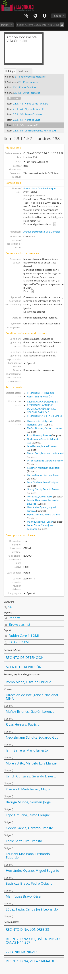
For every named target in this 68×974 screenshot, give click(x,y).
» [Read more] (54, 224)
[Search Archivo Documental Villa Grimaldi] (40, 24)
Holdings (10, 71)
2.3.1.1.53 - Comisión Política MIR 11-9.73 (34, 130)
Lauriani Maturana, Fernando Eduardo (28, 856)
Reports (12, 618)
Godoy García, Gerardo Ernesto (43, 489)
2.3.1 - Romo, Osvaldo (24, 87)
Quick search (24, 71)
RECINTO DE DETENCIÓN (40, 393)
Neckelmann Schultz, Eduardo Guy (32, 737)
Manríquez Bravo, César (40, 521)
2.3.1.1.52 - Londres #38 (25, 125)
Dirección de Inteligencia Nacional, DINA (32, 697)
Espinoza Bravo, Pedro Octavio (43, 514)
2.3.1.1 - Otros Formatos (27, 92)
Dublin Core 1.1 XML (22, 635)
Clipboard (26, 15)
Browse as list (17, 624)
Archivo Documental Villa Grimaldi (41, 231)
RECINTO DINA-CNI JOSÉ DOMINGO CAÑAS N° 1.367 (33, 941)
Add (10, 607)
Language (35, 15)
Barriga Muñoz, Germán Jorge (43, 475)
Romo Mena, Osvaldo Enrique (39, 188)
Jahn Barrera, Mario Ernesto (42, 446)
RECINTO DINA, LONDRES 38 (42, 401)
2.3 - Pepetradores (28, 82)
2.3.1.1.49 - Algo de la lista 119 (28, 109)
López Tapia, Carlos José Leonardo (32, 909)
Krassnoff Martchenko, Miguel (43, 467)
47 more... (14, 98)
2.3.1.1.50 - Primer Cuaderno (28, 114)
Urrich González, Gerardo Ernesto (45, 460)
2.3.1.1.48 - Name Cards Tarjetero (30, 103)
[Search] (62, 24)
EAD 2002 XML (17, 642)
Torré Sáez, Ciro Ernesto (40, 496)
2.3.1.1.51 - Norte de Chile (26, 119)
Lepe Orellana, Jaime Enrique (42, 482)
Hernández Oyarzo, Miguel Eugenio (32, 870)
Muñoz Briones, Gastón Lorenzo (44, 428)
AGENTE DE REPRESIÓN (39, 396)
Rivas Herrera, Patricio (39, 435)
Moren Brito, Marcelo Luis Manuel (45, 453)
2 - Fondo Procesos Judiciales (30, 76)
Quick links (44, 15)
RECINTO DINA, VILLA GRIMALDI (44, 416)
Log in (57, 15)
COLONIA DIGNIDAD (38, 412)
